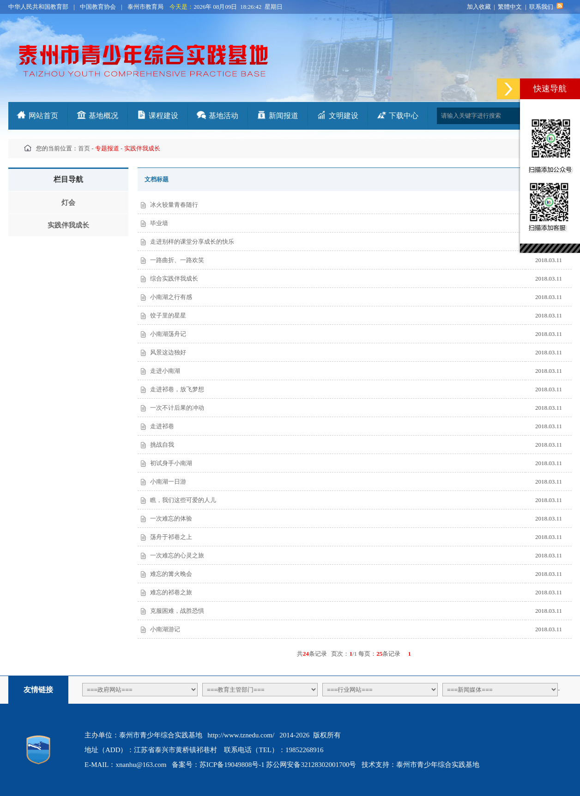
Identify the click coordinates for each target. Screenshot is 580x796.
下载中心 (403, 116)
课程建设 (163, 116)
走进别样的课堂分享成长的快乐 (192, 241)
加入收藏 (479, 6)
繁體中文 (510, 6)
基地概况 (103, 116)
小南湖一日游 (168, 481)
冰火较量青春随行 (174, 204)
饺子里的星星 (168, 315)
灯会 (68, 202)
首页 (84, 148)
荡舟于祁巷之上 (171, 536)
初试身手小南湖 (171, 463)
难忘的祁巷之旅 (171, 592)
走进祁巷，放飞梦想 (177, 389)
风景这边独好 (168, 352)
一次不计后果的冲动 (177, 407)
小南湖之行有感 (171, 296)
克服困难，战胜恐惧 (177, 610)
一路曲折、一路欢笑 (177, 260)
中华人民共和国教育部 (38, 6)
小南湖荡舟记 (168, 333)
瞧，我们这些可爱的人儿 (183, 500)
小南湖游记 (165, 629)
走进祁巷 (162, 426)
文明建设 (343, 116)
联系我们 (541, 6)
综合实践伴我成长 (174, 278)
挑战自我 (162, 444)
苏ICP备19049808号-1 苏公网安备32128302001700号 (277, 764)
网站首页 (43, 116)
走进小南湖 (165, 370)
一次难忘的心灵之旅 (177, 555)
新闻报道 (283, 116)
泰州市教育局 (145, 6)
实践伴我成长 (68, 225)
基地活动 (223, 116)
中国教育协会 (98, 6)
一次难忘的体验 (171, 518)
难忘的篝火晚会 (171, 573)
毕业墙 (159, 223)
